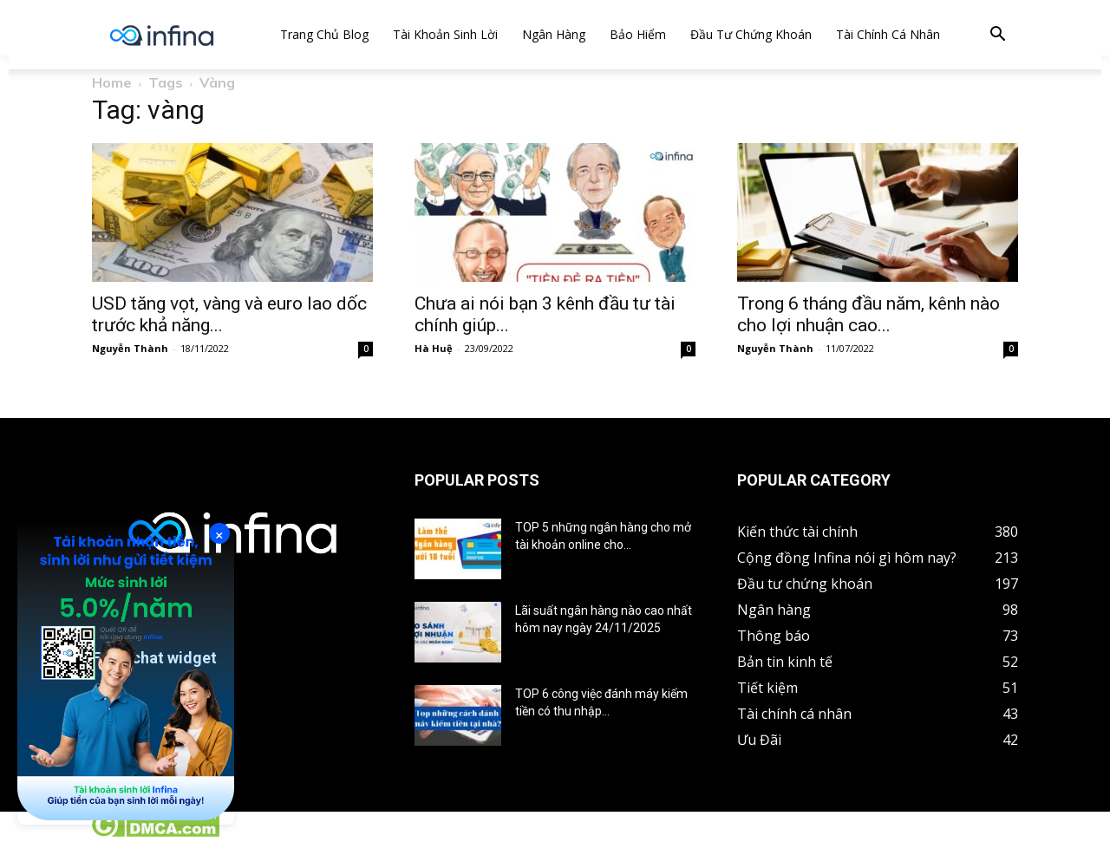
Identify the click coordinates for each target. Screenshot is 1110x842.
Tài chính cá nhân (888, 34)
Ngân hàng (553, 34)
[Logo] (162, 35)
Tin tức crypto (43, 832)
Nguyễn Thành (130, 348)
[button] (997, 36)
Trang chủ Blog (324, 34)
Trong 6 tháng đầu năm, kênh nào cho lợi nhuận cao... (868, 314)
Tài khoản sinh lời (445, 34)
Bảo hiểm (638, 34)
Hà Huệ (434, 348)
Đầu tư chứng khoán (751, 34)
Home (112, 82)
